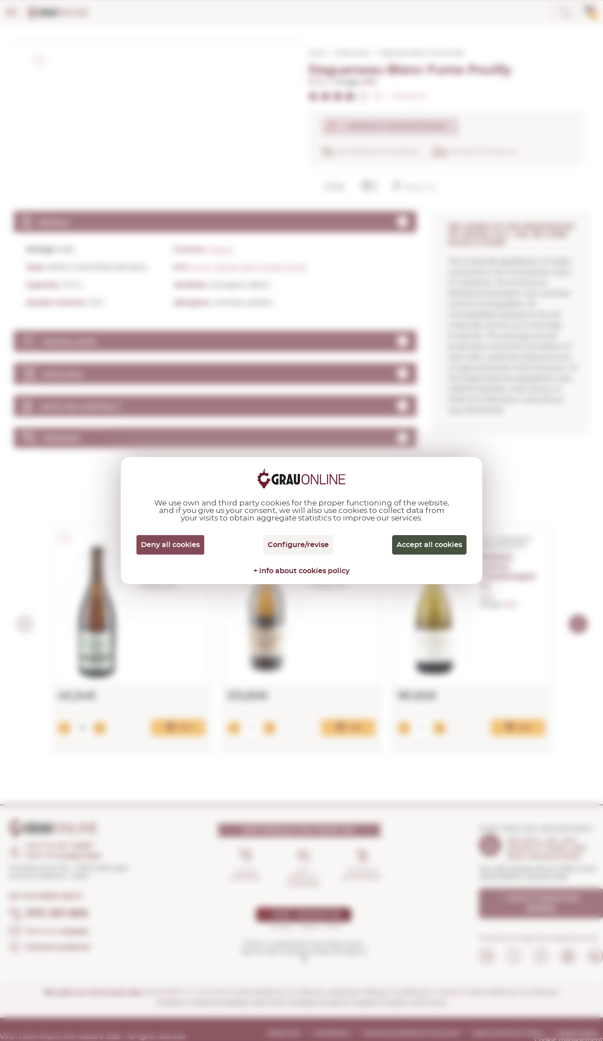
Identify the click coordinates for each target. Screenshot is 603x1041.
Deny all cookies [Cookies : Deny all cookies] (170, 544)
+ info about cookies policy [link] (301, 570)
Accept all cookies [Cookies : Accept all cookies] (429, 544)
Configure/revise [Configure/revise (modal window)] (298, 544)
